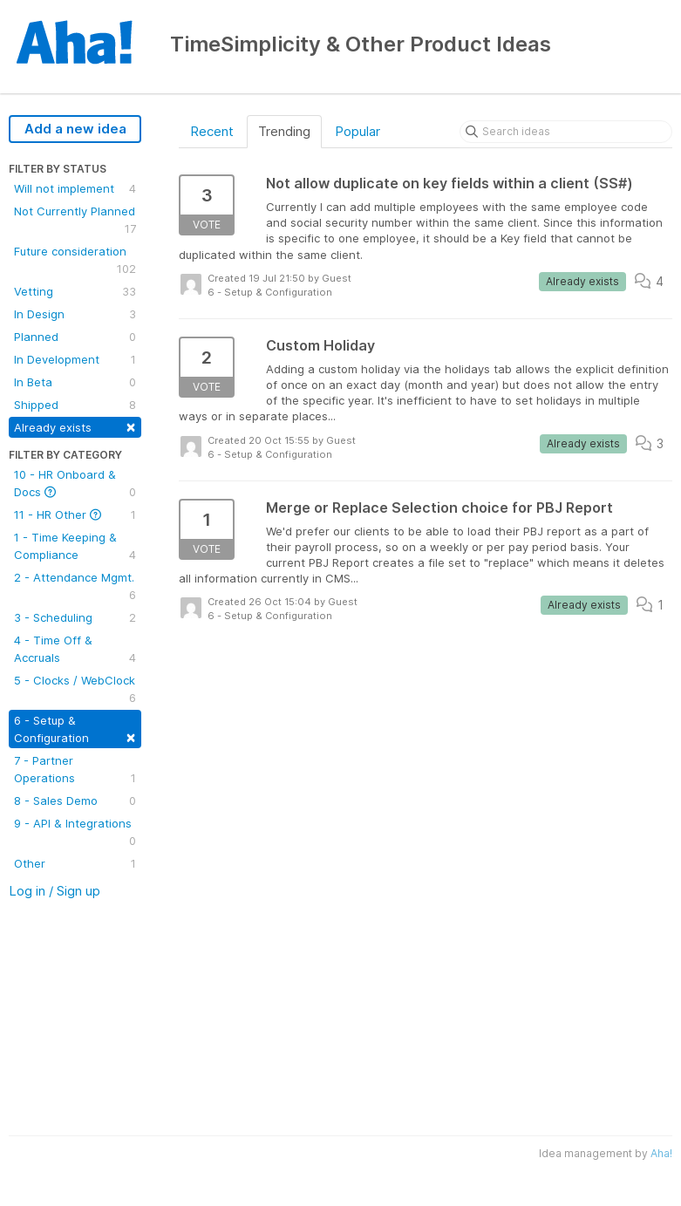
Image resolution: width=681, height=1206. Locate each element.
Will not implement (75, 188)
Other (75, 863)
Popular (357, 131)
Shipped (75, 404)
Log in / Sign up (54, 890)
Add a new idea (75, 128)
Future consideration (75, 260)
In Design (75, 314)
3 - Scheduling (75, 617)
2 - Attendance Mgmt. (75, 586)
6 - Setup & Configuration (75, 729)
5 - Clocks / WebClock (75, 689)
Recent (212, 131)
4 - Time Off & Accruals (75, 649)
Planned (75, 336)
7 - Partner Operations (75, 770)
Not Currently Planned (75, 220)
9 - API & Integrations (75, 832)
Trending (284, 131)
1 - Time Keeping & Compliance (75, 546)
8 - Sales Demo (75, 800)
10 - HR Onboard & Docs (75, 484)
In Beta (75, 382)
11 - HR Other (75, 514)
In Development (75, 359)
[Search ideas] (566, 131)
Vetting (75, 291)
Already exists (75, 426)
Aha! (661, 1153)
